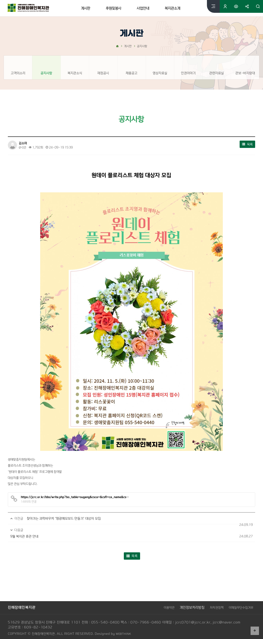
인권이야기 (188, 73)
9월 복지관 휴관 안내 (42, 530)
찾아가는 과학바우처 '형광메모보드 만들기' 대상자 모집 (68, 518)
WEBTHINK (124, 627)
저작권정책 (211, 601)
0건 (23, 147)
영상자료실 (160, 73)
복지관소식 (75, 73)
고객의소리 (18, 73)
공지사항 (46, 73)
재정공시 (103, 73)
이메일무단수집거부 (239, 601)
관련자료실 (216, 73)
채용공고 (131, 73)
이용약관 (159, 601)
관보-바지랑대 (245, 73)
